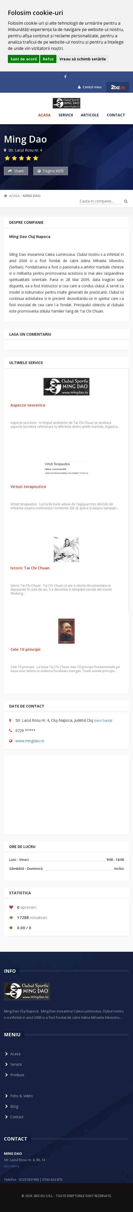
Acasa (44, 114)
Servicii (65, 114)
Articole (90, 114)
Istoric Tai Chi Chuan (30, 567)
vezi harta (11, 1166)
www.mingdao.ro (29, 740)
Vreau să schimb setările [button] (83, 58)
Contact (116, 114)
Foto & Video (18, 1095)
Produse (14, 1074)
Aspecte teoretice (27, 405)
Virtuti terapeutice (28, 486)
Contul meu (90, 87)
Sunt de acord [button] (23, 58)
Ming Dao (31, 195)
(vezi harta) (103, 720)
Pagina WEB (51, 170)
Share (16, 170)
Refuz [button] (48, 58)
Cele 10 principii (25, 649)
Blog (11, 1106)
